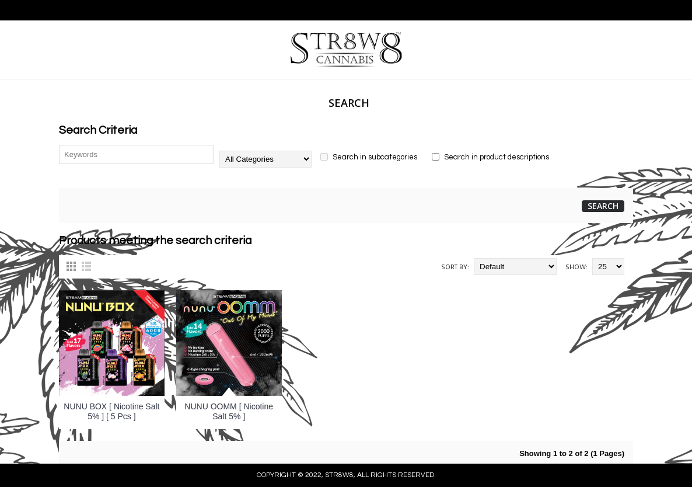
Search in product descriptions (490, 157)
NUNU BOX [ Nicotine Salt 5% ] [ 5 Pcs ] (111, 411)
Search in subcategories (368, 157)
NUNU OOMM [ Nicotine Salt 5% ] (228, 411)
